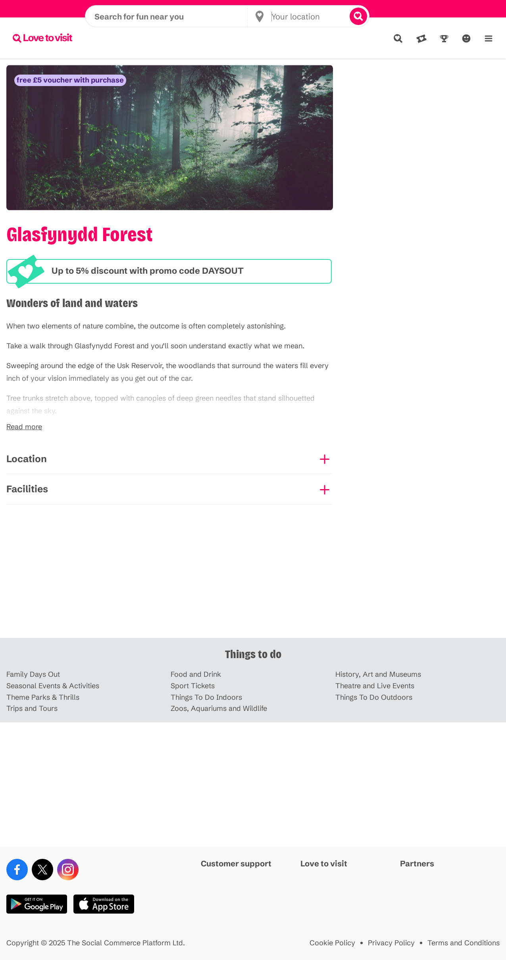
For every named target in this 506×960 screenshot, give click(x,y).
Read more (24, 427)
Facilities (27, 489)
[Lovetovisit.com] (42, 38)
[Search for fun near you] (170, 38)
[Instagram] (68, 869)
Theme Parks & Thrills (42, 697)
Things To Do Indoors (206, 697)
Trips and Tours (32, 709)
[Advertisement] (253, 576)
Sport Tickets (193, 686)
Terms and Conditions (463, 943)
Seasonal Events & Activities (52, 686)
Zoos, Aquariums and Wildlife (219, 709)
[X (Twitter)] (42, 869)
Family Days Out (33, 674)
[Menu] (488, 38)
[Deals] (421, 38)
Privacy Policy (391, 943)
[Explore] (398, 38)
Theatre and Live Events (374, 686)
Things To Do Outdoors (373, 697)
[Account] (466, 38)
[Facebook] (17, 869)
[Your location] (301, 38)
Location (26, 459)
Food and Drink (196, 674)
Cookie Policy (332, 943)
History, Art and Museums (378, 674)
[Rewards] (444, 38)
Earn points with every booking (253, 9)
